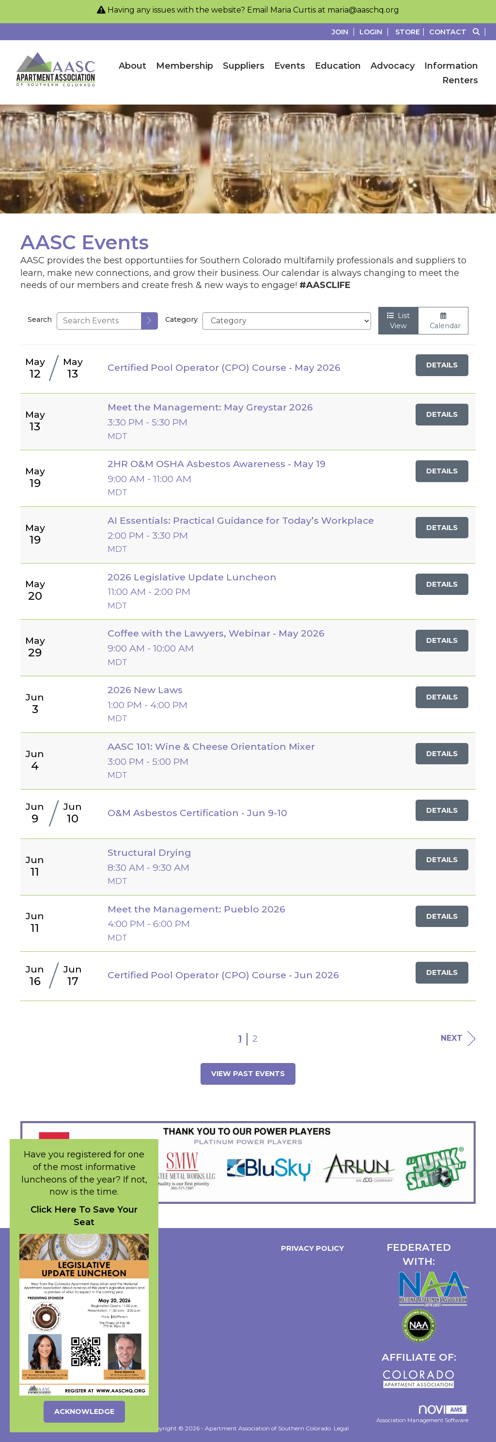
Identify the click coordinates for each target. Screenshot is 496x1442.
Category (181, 319)
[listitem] (344, 31)
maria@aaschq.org (363, 10)
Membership (184, 66)
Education (338, 66)
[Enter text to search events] (99, 321)
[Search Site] (481, 31)
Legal (341, 1428)
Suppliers (243, 66)
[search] (149, 321)
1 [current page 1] (240, 1038)
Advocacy (393, 66)
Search (40, 319)
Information (451, 66)
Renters (460, 80)
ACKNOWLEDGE (84, 1411)
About (132, 66)
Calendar (443, 321)
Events (289, 66)
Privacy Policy (310, 1248)
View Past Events (248, 1073)
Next (458, 1038)
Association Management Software (422, 1414)
